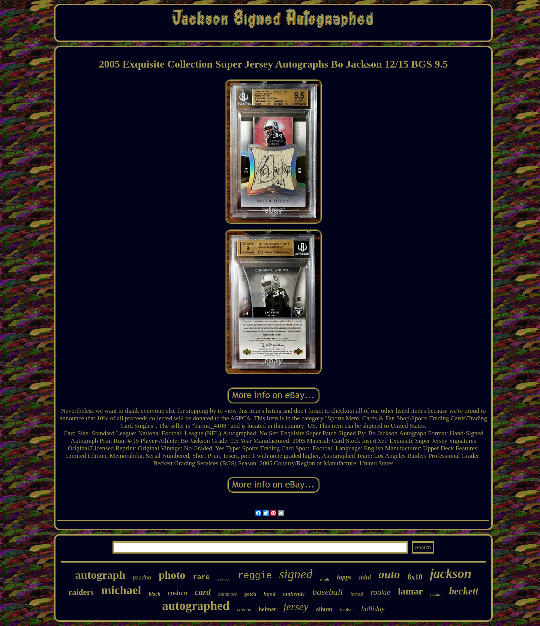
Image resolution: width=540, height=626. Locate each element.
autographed (196, 605)
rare (201, 577)
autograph (100, 575)
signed (296, 574)
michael (121, 590)
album (324, 609)
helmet (267, 609)
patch (250, 594)
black (154, 594)
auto (389, 574)
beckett (463, 591)
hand (270, 594)
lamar (410, 591)
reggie (255, 575)
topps (344, 577)
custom (178, 593)
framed (356, 594)
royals (324, 579)
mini (365, 577)
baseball (327, 592)
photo (172, 575)
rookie (380, 592)
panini (435, 595)
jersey (296, 606)
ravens (244, 609)
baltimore (227, 594)
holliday (372, 608)
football (347, 609)
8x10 (414, 577)
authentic (294, 594)
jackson (450, 573)
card (203, 592)
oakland (224, 579)
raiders (81, 592)
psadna (142, 577)
